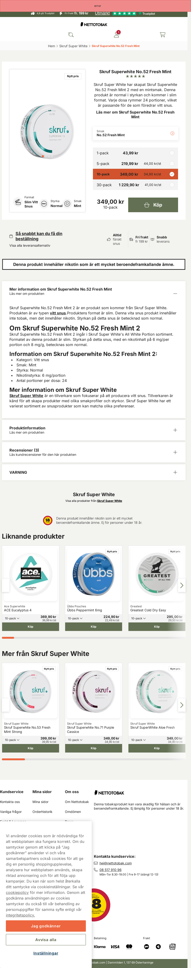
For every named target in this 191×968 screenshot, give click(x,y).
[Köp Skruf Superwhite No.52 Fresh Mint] (153, 205)
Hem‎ (51, 46)
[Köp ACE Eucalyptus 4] (30, 626)
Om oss (72, 791)
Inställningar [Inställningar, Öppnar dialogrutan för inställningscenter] (45, 953)
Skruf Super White (26, 395)
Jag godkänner (45, 926)
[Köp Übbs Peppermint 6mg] (93, 626)
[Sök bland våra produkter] (71, 35)
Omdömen (73, 812)
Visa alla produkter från (93, 501)
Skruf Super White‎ (73, 46)
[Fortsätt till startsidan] (141, 791)
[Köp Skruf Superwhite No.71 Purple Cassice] (93, 748)
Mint (77, 206)
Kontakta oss (10, 802)
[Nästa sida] (182, 585)
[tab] (43, 156)
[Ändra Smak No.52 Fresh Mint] (135, 133)
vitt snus (58, 313)
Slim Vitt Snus (31, 204)
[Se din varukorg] (162, 35)
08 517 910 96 (110, 870)
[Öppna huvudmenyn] (7, 35)
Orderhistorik (42, 812)
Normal (57, 206)
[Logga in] (116, 35)
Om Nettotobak (77, 802)
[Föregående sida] (5, 585)
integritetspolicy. (20, 915)
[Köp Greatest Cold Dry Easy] (156, 626)
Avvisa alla (45, 939)
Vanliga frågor (11, 812)
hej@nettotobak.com (115, 863)
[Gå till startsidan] (93, 24)
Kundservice (12, 791)
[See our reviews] (125, 13)
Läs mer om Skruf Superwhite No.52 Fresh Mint (135, 114)
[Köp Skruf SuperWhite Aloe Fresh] (156, 748)
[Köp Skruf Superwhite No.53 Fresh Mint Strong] (30, 748)
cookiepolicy (17, 892)
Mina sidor (42, 791)
